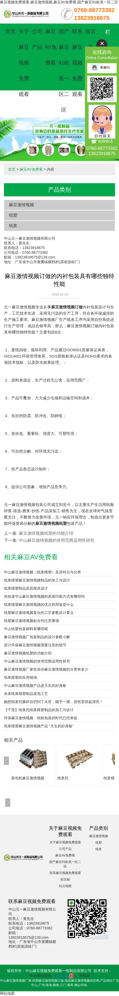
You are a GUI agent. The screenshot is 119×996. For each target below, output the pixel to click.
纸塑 (13, 215)
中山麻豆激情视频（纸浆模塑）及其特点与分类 (42, 572)
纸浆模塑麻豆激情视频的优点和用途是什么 (39, 604)
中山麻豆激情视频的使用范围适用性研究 (56, 540)
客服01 (100, 67)
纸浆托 (62, 778)
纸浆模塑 (111, 778)
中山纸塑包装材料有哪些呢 (26, 629)
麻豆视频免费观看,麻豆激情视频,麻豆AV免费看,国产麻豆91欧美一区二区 (59, 2)
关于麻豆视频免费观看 (24, 62)
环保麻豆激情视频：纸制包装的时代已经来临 (40, 718)
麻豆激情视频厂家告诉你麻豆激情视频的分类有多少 (46, 669)
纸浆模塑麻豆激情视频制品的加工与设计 (37, 580)
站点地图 (65, 886)
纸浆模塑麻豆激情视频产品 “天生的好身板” (38, 726)
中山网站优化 (40, 976)
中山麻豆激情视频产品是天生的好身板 (35, 685)
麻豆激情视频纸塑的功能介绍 (46, 533)
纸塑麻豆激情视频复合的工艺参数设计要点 (39, 613)
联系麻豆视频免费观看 (77, 62)
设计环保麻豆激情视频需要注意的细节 (35, 645)
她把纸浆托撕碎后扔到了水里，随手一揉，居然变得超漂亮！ (53, 702)
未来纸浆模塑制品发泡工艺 (26, 694)
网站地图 (7, 993)
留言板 (65, 879)
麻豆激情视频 (21, 205)
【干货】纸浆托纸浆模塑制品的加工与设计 (39, 710)
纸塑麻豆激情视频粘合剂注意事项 (31, 621)
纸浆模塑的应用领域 (20, 677)
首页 (10, 31)
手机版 (84, 976)
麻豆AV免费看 (50, 47)
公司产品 (65, 849)
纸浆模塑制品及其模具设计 (26, 588)
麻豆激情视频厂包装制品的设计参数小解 (37, 637)
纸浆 (13, 225)
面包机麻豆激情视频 (27, 778)
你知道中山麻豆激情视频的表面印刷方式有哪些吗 (44, 596)
